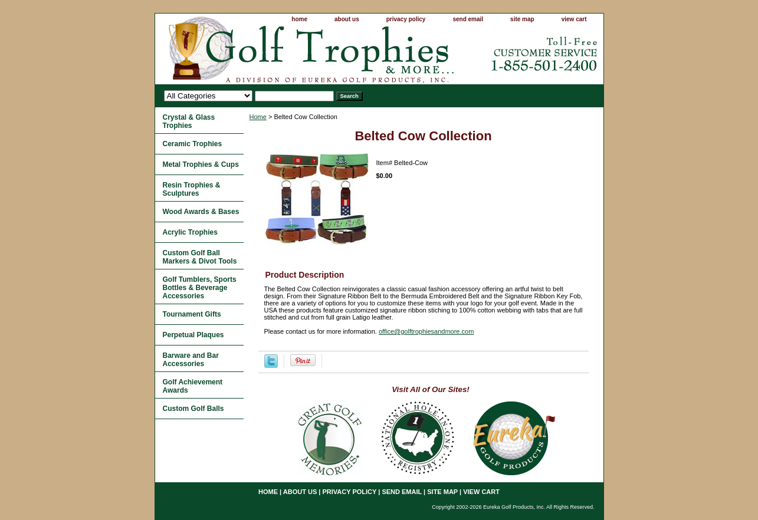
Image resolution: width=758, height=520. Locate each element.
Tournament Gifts (192, 314)
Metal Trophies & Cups (201, 164)
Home (258, 116)
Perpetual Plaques (193, 335)
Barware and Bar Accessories (191, 359)
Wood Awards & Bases (201, 212)
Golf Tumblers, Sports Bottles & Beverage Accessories (200, 287)
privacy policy (406, 19)
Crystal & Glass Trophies (189, 121)
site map (522, 19)
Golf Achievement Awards (193, 386)
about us (346, 19)
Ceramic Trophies (192, 144)
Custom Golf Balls (193, 408)
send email (467, 19)
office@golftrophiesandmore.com (426, 331)
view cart (574, 19)
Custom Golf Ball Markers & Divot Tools (200, 257)
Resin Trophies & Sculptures (192, 189)
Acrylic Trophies (190, 232)
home (299, 19)
